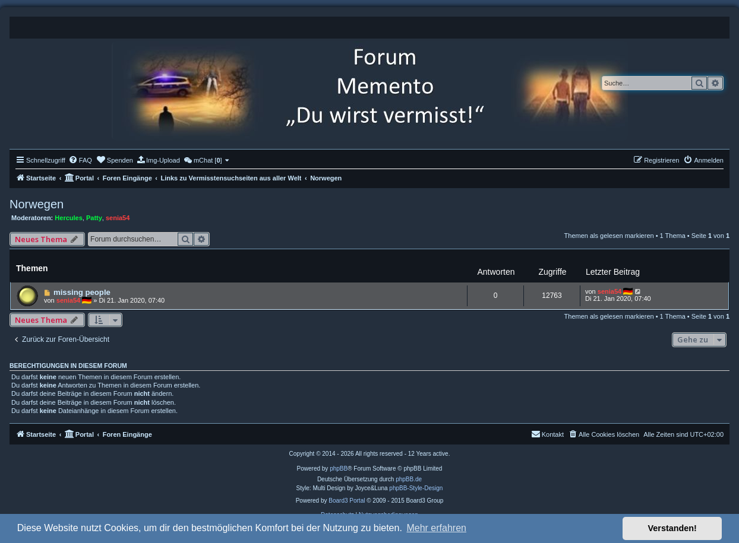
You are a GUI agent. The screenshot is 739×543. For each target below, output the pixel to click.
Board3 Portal (347, 500)
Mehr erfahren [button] (436, 528)
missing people (81, 292)
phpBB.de (409, 479)
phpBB (339, 468)
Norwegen (37, 204)
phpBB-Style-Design (416, 488)
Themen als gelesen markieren (609, 235)
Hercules (68, 217)
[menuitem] (80, 160)
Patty (94, 217)
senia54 (118, 217)
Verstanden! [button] (672, 528)
